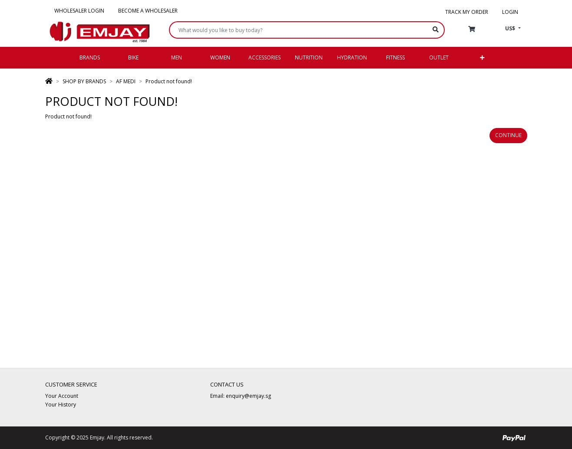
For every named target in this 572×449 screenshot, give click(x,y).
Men (176, 57)
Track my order (466, 12)
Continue (508, 135)
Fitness (395, 57)
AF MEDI (126, 81)
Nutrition (309, 57)
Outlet (439, 57)
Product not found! (168, 81)
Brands (89, 57)
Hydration (352, 57)
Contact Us (227, 384)
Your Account (61, 396)
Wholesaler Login (79, 10)
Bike (133, 57)
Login (510, 12)
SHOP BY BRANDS (84, 81)
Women (220, 57)
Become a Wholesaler (148, 10)
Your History (60, 404)
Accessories (264, 57)
